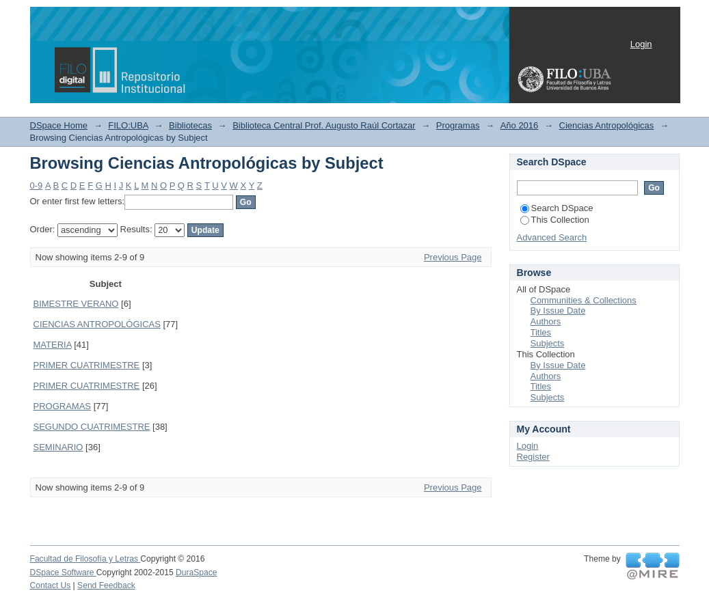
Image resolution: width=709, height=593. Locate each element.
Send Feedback (106, 585)
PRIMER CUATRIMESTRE (87, 365)
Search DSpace (556, 208)
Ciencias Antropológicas (606, 125)
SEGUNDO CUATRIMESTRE (92, 427)
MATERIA (53, 345)
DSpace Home (59, 125)
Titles (541, 332)
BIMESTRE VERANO (76, 304)
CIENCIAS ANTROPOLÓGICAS (97, 324)
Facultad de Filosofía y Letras (85, 559)
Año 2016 (519, 125)
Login (641, 44)
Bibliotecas (190, 125)
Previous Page (453, 257)
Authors (546, 321)
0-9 (36, 185)
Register (533, 457)
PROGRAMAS (63, 406)
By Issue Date (558, 310)
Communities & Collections (584, 300)
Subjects (548, 343)
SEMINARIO (58, 447)
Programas (458, 125)
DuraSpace (196, 572)
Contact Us (50, 585)
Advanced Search (552, 237)
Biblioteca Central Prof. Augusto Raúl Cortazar (323, 125)
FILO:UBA (128, 125)
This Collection (554, 220)
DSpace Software (63, 572)
